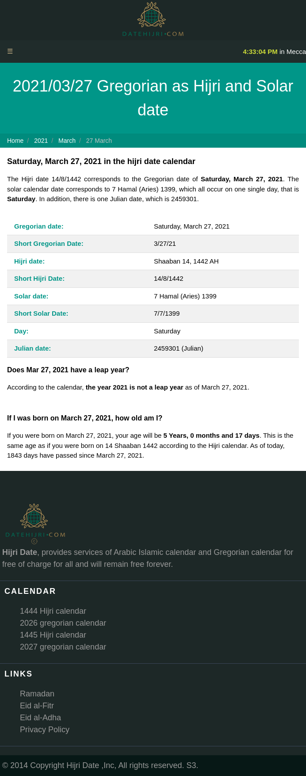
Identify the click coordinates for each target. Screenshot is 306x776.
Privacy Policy (44, 729)
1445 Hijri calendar (53, 635)
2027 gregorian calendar (63, 646)
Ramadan (37, 693)
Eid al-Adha (40, 717)
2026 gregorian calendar (63, 623)
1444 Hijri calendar (53, 611)
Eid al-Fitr (37, 705)
